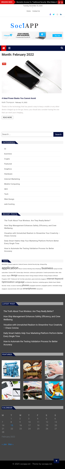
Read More (7, 117)
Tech (4, 63)
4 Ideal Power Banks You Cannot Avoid (19, 98)
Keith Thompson (8, 102)
